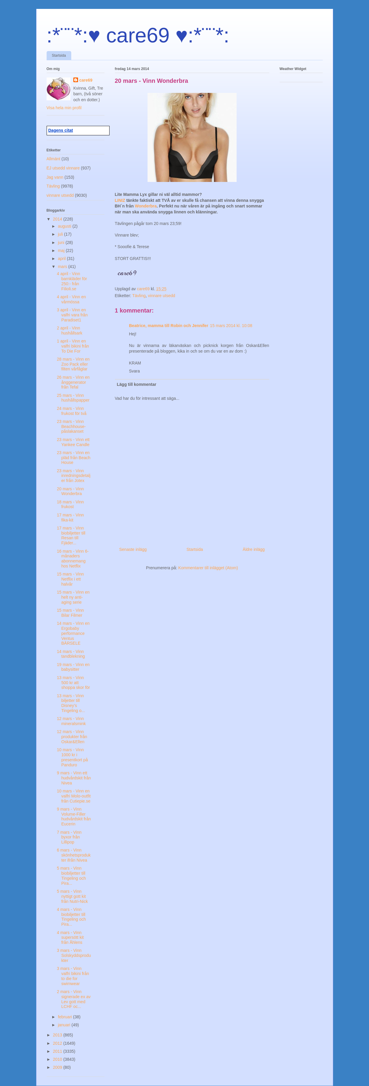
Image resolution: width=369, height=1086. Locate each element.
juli (61, 234)
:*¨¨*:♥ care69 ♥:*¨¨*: (138, 35)
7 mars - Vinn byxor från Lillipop (69, 837)
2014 (58, 219)
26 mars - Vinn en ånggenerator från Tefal (73, 382)
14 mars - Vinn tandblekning (71, 654)
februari (65, 1016)
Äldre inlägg (254, 549)
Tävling (138, 295)
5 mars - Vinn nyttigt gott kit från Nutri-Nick (72, 896)
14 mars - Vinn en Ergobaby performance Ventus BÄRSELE (73, 633)
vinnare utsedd (161, 295)
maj (62, 250)
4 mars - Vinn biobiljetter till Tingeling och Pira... (71, 917)
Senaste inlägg (133, 549)
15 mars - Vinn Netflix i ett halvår (70, 579)
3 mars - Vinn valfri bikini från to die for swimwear (73, 976)
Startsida (59, 55)
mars (63, 266)
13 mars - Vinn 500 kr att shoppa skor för (73, 682)
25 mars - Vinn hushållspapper (73, 398)
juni (62, 242)
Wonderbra (146, 206)
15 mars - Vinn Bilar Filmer (70, 613)
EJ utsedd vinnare (63, 168)
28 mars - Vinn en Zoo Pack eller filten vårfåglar (73, 364)
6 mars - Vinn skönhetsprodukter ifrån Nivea (74, 855)
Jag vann (55, 177)
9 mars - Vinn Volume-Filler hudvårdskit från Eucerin (74, 816)
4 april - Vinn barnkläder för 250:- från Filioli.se (72, 281)
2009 (58, 1067)
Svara (134, 371)
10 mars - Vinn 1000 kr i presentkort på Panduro (72, 757)
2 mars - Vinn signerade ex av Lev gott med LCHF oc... (74, 999)
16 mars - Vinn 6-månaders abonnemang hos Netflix (72, 558)
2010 (58, 1059)
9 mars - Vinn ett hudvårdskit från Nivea (74, 777)
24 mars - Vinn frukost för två (71, 411)
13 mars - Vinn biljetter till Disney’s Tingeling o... (71, 703)
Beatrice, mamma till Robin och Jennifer (168, 325)
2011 (58, 1051)
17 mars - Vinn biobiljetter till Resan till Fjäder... (71, 535)
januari (65, 1024)
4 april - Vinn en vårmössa (71, 299)
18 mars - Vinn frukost (70, 504)
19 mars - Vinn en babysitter (73, 667)
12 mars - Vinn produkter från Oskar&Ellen (72, 736)
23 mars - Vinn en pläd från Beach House (73, 457)
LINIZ (120, 200)
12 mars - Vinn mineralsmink (71, 721)
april (62, 258)
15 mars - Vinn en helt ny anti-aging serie (73, 597)
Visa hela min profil (64, 107)
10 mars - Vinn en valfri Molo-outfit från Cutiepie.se (74, 796)
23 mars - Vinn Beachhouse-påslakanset (71, 426)
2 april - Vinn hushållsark (69, 330)
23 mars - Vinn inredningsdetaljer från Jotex (73, 475)
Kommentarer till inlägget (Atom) (208, 567)
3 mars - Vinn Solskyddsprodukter (74, 955)
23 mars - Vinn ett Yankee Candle (73, 442)
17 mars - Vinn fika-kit (70, 517)
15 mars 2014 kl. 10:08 (231, 325)
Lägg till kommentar (136, 384)
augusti (65, 226)
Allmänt (54, 158)
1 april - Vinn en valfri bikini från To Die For (73, 346)
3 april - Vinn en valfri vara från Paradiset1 (72, 314)
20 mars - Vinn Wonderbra (70, 491)
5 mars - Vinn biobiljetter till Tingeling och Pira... (71, 875)
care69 (85, 80)
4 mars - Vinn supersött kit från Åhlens (70, 937)
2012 (58, 1043)
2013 (58, 1035)
